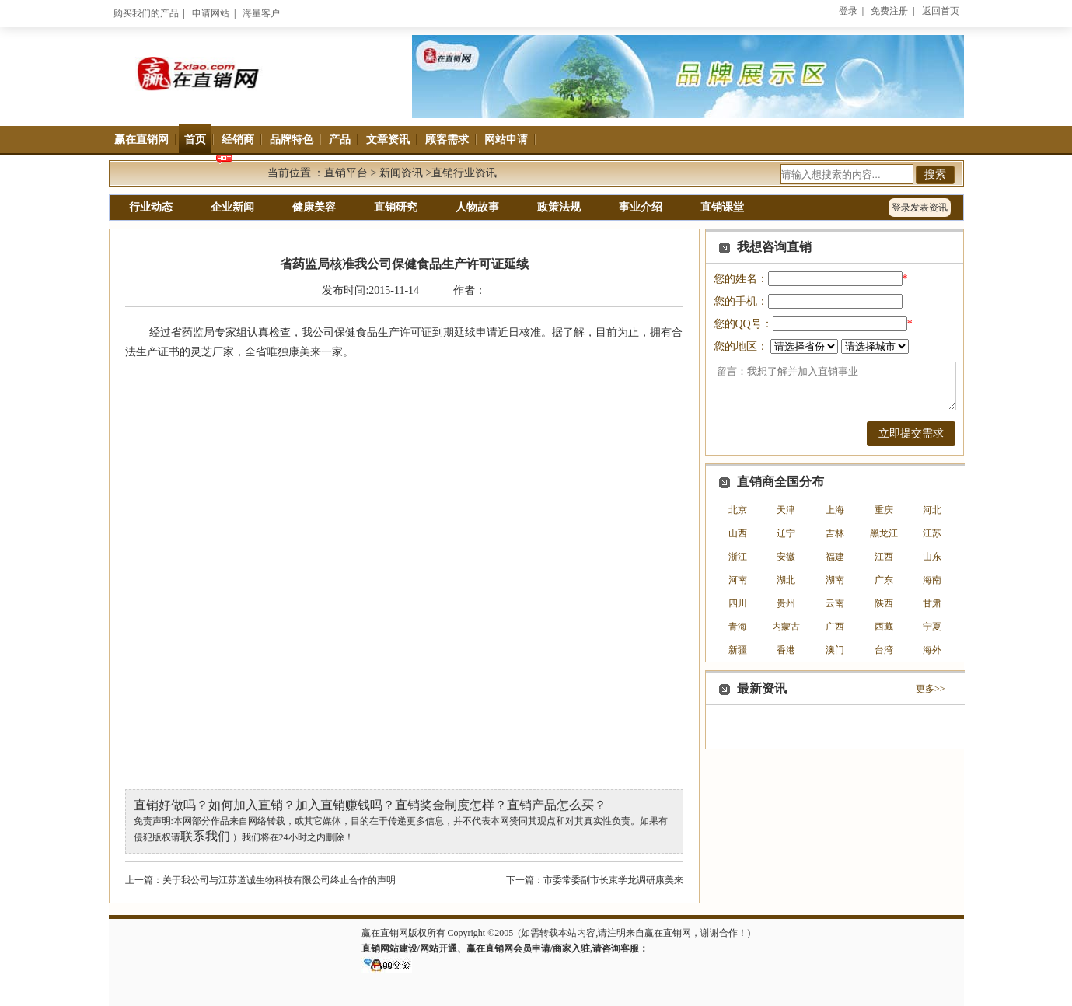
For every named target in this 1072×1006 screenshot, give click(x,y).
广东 (884, 580)
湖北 (786, 580)
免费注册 (889, 10)
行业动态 (151, 207)
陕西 (884, 603)
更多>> (930, 688)
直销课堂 (722, 207)
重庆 (884, 510)
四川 (737, 603)
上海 (835, 510)
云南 (835, 603)
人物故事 (477, 207)
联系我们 (205, 836)
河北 (932, 510)
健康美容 (314, 207)
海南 (932, 580)
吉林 (835, 533)
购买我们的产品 (146, 13)
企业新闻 (232, 207)
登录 (848, 10)
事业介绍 (640, 207)
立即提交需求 (911, 433)
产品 (340, 139)
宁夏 (932, 626)
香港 (786, 649)
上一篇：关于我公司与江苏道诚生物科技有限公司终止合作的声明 (260, 880)
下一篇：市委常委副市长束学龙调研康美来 (594, 880)
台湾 (884, 649)
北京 (737, 510)
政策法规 (559, 207)
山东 (932, 556)
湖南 (835, 580)
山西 (737, 533)
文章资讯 (388, 139)
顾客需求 (447, 139)
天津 (786, 510)
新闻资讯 (401, 173)
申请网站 (210, 13)
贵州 (786, 603)
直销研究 (395, 207)
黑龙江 (884, 533)
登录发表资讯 (920, 207)
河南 (737, 580)
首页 (195, 139)
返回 (940, 10)
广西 (835, 626)
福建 (835, 556)
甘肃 (932, 603)
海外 (932, 649)
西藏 (884, 626)
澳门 (835, 649)
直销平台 (346, 173)
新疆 (737, 649)
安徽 (786, 556)
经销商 (238, 139)
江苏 (932, 533)
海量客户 (261, 13)
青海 (737, 626)
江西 (884, 556)
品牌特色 (291, 139)
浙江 (737, 556)
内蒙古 (786, 626)
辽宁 (786, 533)
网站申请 (506, 139)
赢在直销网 (141, 139)
